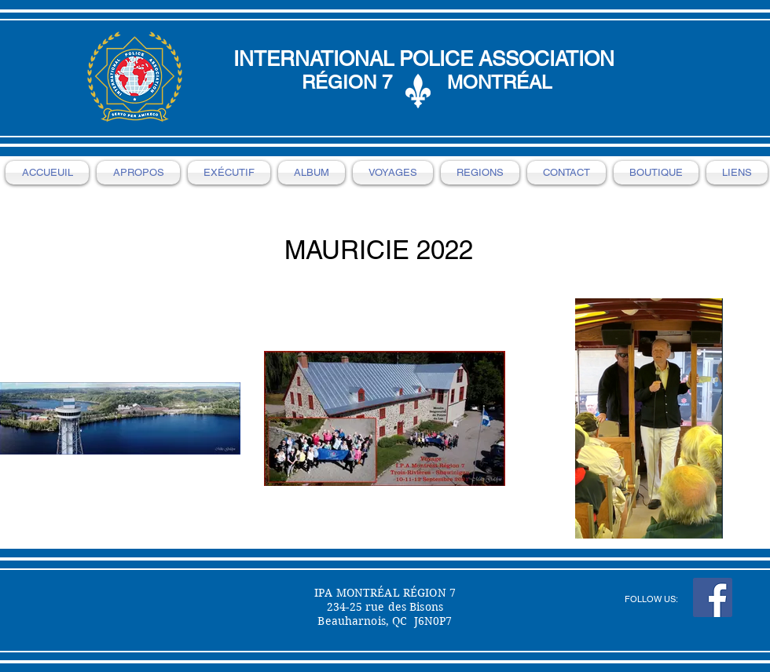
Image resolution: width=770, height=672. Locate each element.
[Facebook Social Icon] (712, 597)
